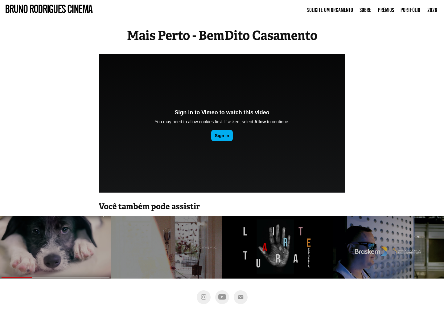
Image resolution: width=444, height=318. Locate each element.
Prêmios (386, 10)
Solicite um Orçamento (330, 10)
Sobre (365, 10)
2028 (432, 10)
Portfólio (410, 10)
